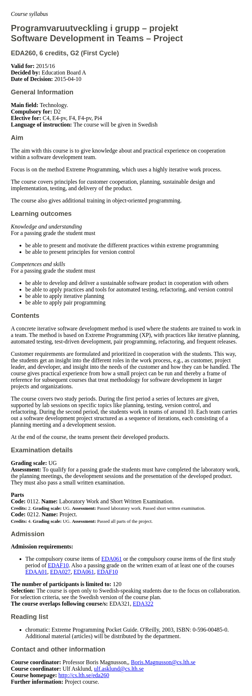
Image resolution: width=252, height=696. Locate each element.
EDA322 (143, 604)
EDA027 (60, 572)
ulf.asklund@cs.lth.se (119, 669)
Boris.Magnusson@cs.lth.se (163, 662)
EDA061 (111, 559)
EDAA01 (36, 572)
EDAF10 (58, 565)
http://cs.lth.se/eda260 (84, 675)
